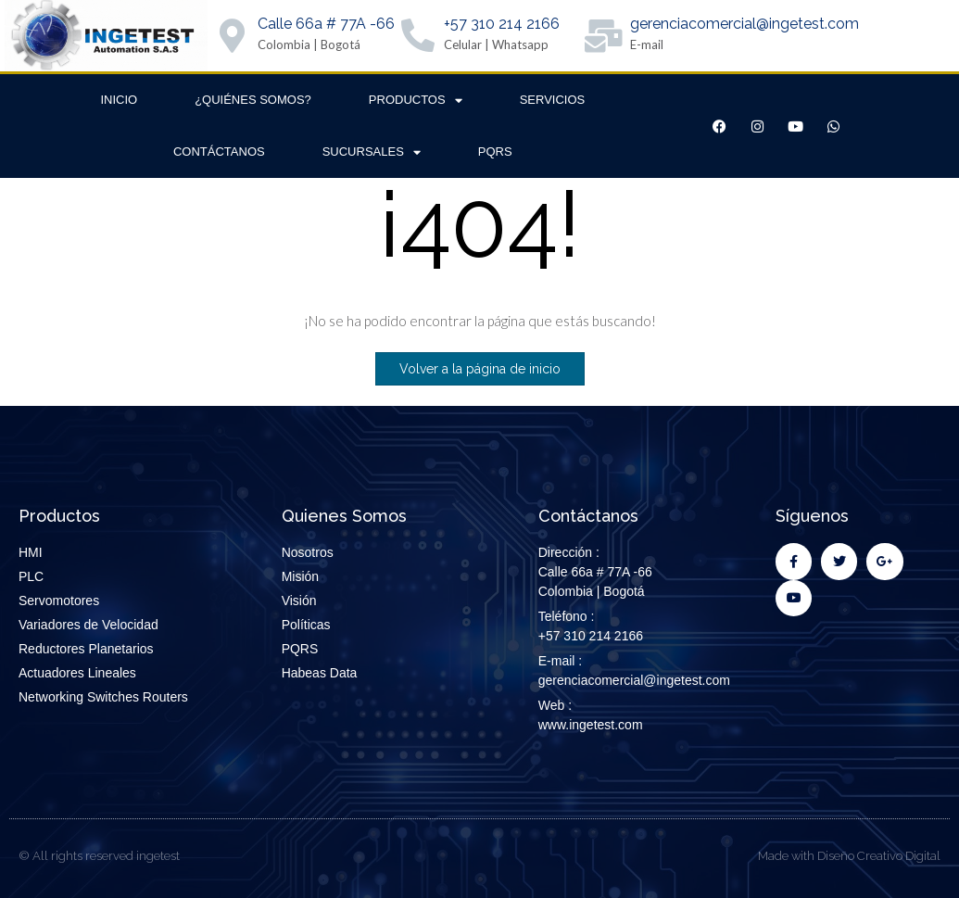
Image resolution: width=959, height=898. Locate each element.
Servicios (553, 100)
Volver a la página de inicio (480, 368)
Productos (415, 100)
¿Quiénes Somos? (253, 100)
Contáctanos (219, 151)
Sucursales (371, 152)
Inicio (118, 100)
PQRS (495, 151)
